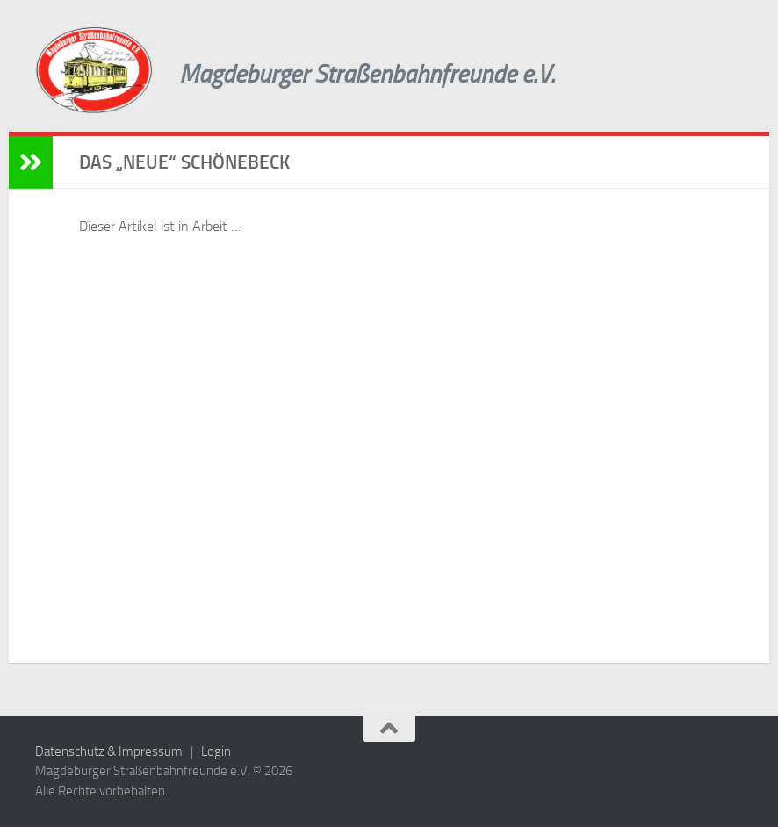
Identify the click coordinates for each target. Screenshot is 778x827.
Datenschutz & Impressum (109, 751)
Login (216, 751)
